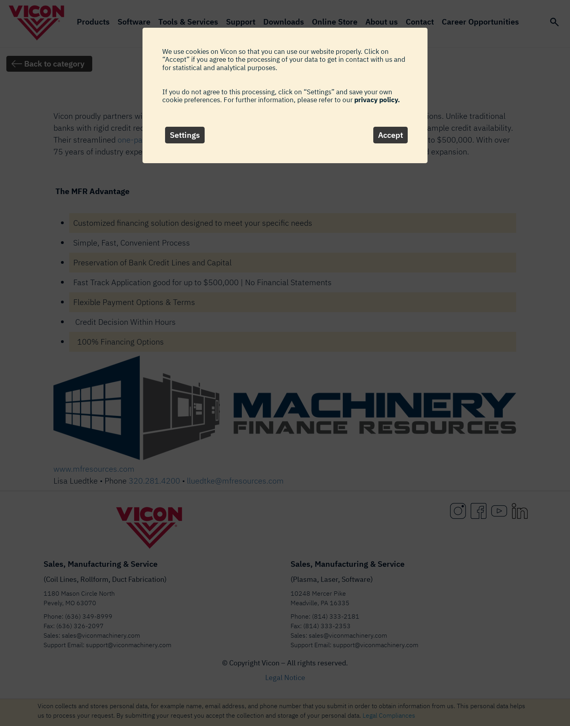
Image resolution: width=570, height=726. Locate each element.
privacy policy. (377, 99)
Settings (185, 135)
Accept (390, 135)
